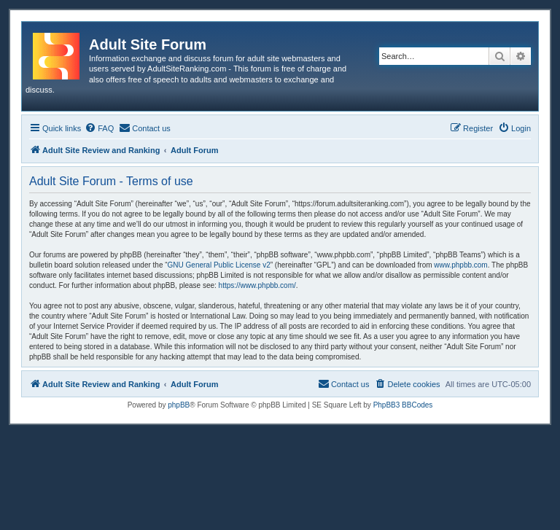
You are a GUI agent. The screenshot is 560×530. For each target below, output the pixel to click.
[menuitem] (99, 128)
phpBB (179, 405)
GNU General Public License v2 (219, 265)
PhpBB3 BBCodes (403, 405)
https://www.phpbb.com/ (257, 285)
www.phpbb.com (460, 265)
